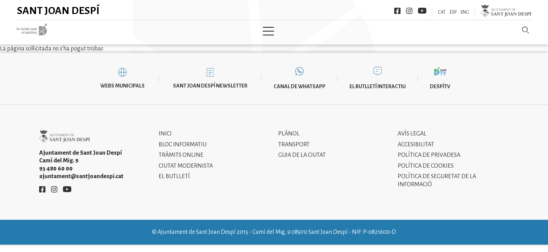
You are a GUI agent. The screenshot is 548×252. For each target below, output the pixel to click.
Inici (136, 30)
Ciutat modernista (186, 161)
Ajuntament (203, 30)
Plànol (289, 129)
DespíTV (440, 81)
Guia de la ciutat (302, 150)
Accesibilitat (416, 139)
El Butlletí (174, 171)
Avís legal (412, 129)
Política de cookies (426, 161)
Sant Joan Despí (58, 10)
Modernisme (287, 30)
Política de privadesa (429, 150)
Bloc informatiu (183, 139)
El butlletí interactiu (377, 81)
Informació (333, 30)
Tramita (245, 30)
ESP (453, 12)
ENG (465, 12)
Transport (294, 139)
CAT (442, 12)
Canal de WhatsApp (299, 81)
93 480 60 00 (56, 163)
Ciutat (165, 30)
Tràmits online (181, 150)
